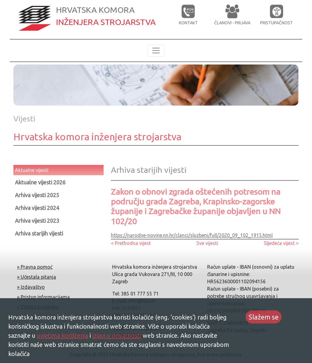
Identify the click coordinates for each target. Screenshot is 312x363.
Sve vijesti (207, 243)
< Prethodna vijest (131, 243)
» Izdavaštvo (31, 287)
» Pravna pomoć (34, 267)
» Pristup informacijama (43, 297)
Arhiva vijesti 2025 (37, 195)
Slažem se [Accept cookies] (263, 317)
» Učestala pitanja (36, 277)
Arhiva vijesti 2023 (37, 221)
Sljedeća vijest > (281, 243)
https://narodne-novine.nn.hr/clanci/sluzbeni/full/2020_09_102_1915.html (192, 235)
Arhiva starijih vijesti (39, 233)
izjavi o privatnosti (116, 335)
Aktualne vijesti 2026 (40, 182)
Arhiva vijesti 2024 (37, 208)
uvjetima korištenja (62, 335)
